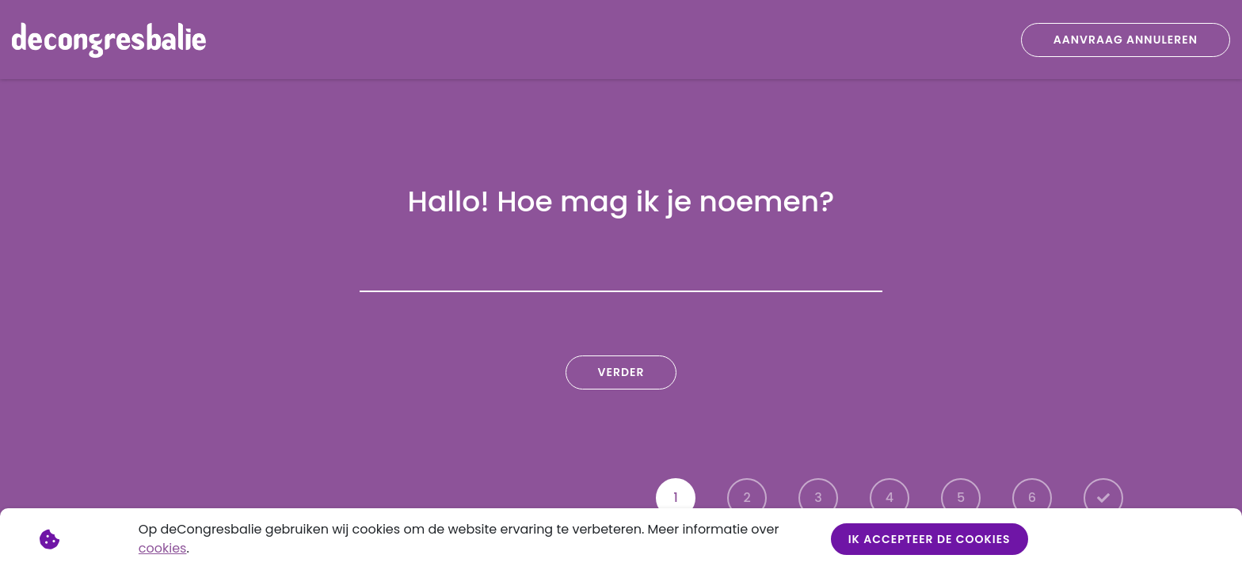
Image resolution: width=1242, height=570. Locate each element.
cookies (163, 548)
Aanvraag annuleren (1125, 40)
